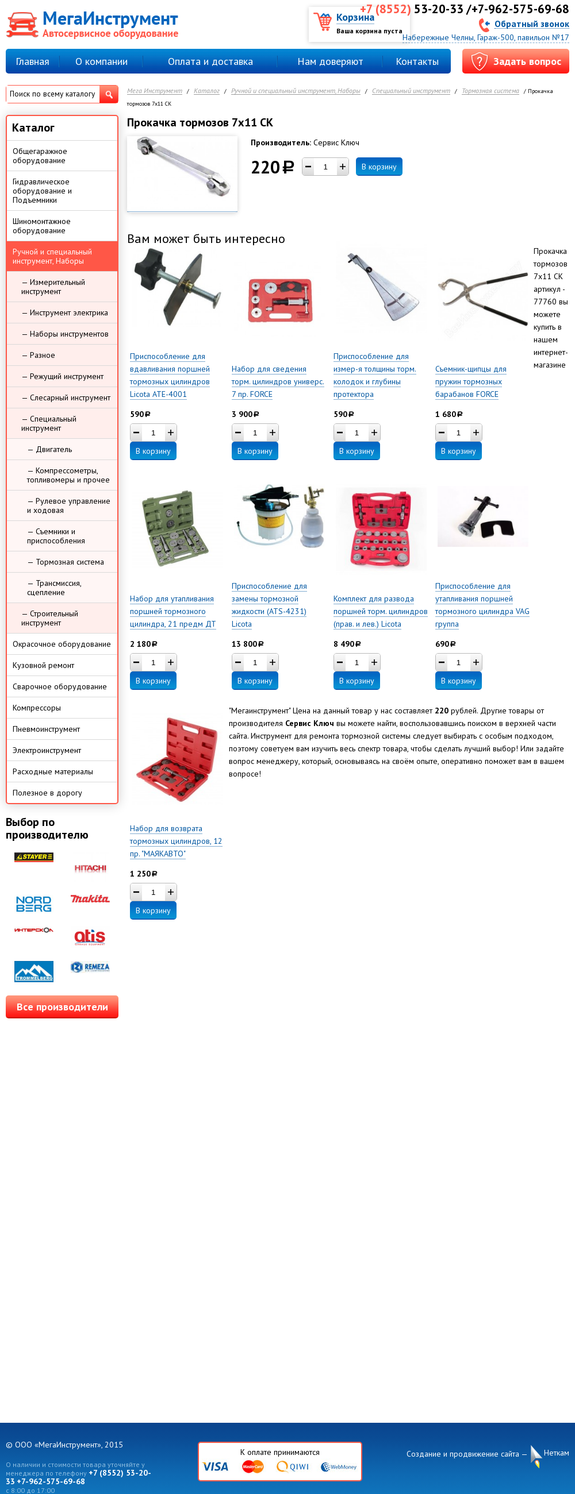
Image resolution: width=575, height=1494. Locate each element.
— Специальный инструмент (48, 423)
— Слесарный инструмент (65, 397)
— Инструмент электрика (64, 312)
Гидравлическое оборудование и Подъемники (42, 190)
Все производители (62, 1006)
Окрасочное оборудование (62, 644)
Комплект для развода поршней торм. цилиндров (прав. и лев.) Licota (381, 611)
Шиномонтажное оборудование (42, 226)
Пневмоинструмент (46, 729)
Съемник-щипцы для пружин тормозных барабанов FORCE (471, 381)
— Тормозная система (65, 562)
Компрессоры (37, 707)
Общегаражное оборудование (40, 155)
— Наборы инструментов (65, 334)
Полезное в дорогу (47, 792)
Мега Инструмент (154, 91)
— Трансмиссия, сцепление (54, 587)
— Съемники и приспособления (56, 536)
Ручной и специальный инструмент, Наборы (296, 91)
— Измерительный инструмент (53, 286)
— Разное (38, 355)
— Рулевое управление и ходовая (68, 505)
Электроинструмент (47, 750)
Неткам (556, 1452)
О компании (101, 61)
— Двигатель (49, 449)
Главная (32, 61)
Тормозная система (490, 91)
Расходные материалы (53, 771)
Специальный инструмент (411, 91)
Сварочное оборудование (60, 686)
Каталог (207, 91)
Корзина (355, 17)
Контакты (417, 61)
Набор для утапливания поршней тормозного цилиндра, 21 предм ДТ (173, 611)
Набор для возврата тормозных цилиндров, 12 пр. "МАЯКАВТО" (176, 841)
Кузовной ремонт (43, 665)
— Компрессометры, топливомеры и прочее (68, 475)
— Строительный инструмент (49, 618)
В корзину (379, 166)
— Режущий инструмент (62, 376)
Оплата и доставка (210, 61)
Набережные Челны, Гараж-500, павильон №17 (485, 37)
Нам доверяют (330, 61)
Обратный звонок (531, 23)
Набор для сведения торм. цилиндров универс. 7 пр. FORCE (278, 381)
